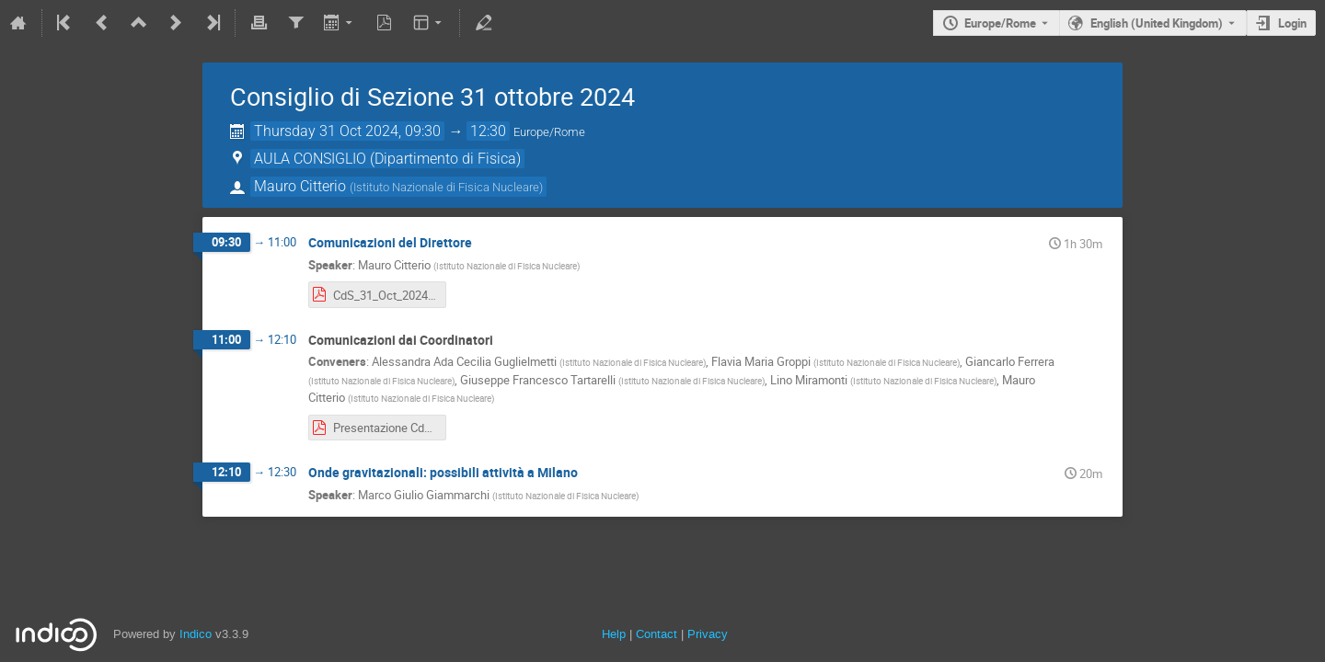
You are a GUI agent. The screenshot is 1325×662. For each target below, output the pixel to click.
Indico (195, 634)
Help (614, 634)
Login (1292, 23)
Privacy (707, 634)
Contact (656, 634)
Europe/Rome (1000, 23)
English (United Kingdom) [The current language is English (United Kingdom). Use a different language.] (1156, 23)
